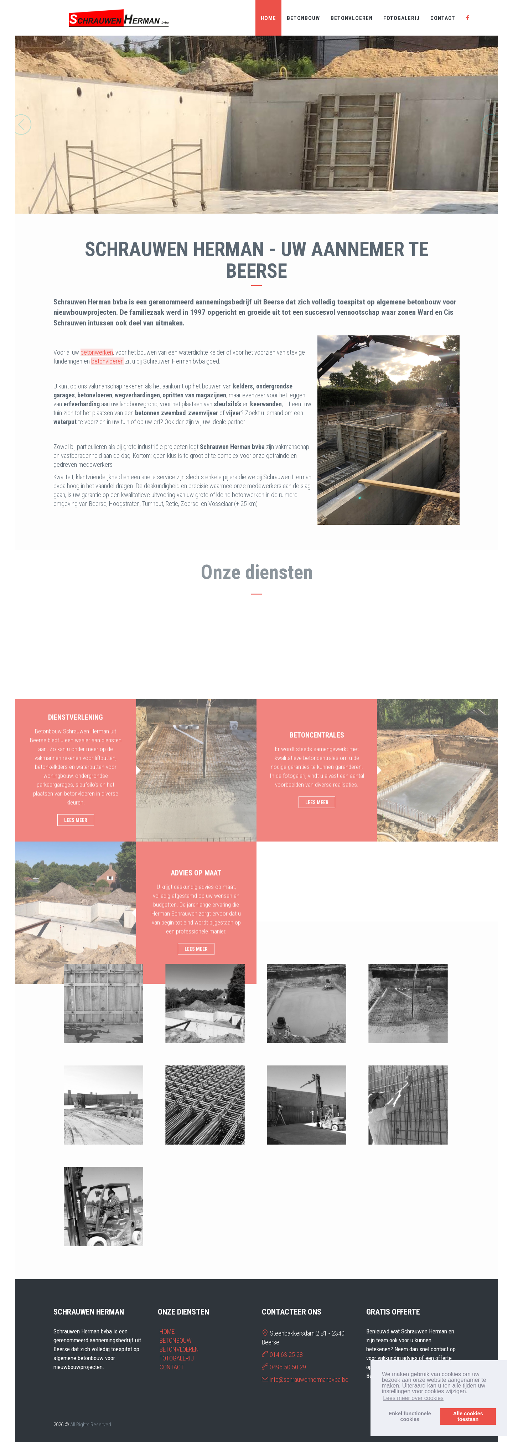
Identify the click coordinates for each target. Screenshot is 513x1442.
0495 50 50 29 (288, 1367)
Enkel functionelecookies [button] (410, 1416)
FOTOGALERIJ (401, 18)
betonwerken (97, 352)
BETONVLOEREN (352, 18)
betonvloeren (107, 361)
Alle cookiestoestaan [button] (468, 1416)
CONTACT (442, 18)
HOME (268, 18)
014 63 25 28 (286, 1354)
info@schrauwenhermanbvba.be (309, 1379)
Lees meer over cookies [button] (413, 1398)
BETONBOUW (303, 18)
